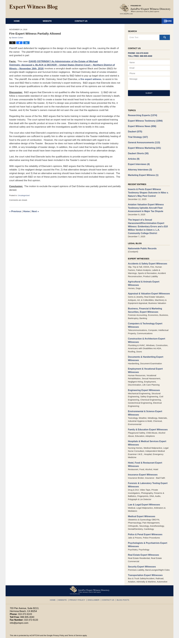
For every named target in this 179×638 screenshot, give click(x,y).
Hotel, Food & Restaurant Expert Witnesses (144, 453)
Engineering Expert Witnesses (143, 380)
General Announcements (143, 141)
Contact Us (148, 21)
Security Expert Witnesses (141, 553)
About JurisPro (103, 21)
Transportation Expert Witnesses (144, 561)
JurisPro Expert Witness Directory (44, 634)
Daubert (134, 131)
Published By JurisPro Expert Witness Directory (145, 9)
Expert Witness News (141, 125)
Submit (148, 93)
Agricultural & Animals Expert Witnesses (148, 277)
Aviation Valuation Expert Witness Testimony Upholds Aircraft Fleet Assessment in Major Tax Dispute (145, 205)
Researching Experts (142, 115)
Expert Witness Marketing (143, 146)
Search (164, 37)
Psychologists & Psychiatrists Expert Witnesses (146, 532)
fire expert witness (90, 79)
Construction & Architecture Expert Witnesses (145, 331)
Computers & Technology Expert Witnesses (144, 316)
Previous (15, 211)
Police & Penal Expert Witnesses (144, 522)
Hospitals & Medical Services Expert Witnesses (146, 432)
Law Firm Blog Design (156, 635)
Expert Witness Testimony (144, 120)
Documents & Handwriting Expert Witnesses (144, 349)
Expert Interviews (138, 162)
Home (23, 21)
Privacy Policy (78, 585)
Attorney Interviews (139, 168)
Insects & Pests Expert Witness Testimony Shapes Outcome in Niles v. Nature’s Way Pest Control (147, 190)
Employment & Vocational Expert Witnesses (144, 360)
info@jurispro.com (19, 609)
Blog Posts (121, 585)
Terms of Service (75, 621)
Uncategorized (24, 195)
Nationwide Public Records (141, 244)
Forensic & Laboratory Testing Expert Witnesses (146, 473)
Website (60, 21)
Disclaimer (93, 585)
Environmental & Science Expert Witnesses (144, 402)
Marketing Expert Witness (142, 173)
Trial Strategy (137, 136)
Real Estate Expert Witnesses (142, 541)
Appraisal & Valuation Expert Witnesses (148, 285)
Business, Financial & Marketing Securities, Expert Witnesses (144, 301)
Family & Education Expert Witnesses (146, 419)
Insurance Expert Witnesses (142, 463)
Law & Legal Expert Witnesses (143, 492)
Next (35, 211)
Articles (133, 157)
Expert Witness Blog (33, 7)
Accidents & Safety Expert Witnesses (146, 259)
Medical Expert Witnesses (141, 504)
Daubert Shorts (137, 152)
